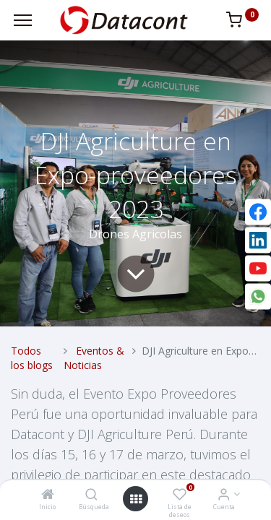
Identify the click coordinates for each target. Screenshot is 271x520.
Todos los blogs (32, 358)
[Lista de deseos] (179, 495)
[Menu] (22, 20)
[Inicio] (47, 495)
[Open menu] (136, 499)
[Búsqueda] (91, 495)
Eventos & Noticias (94, 358)
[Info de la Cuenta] (224, 495)
